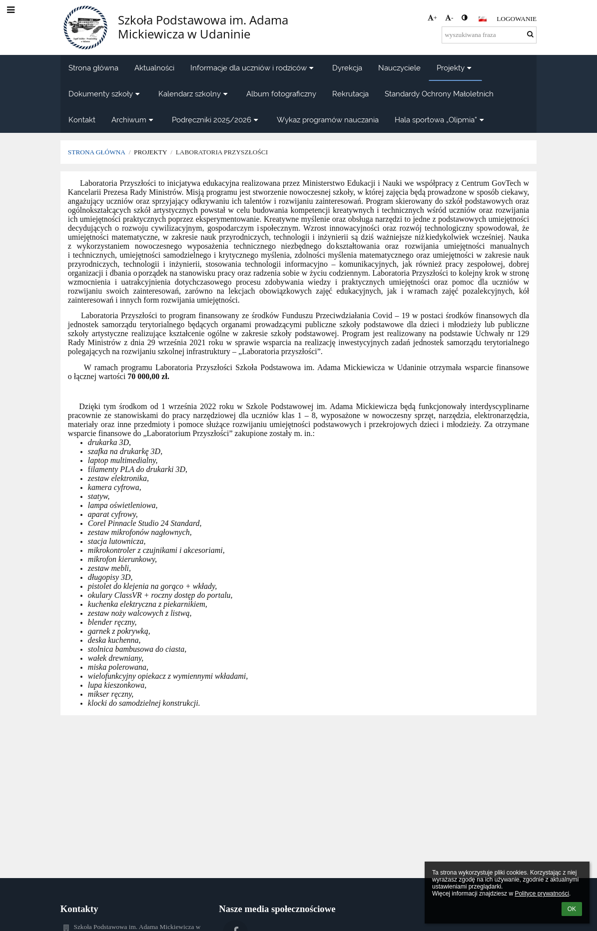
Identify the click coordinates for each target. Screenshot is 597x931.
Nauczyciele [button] (399, 67)
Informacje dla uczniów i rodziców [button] (253, 67)
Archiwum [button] (133, 119)
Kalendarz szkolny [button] (194, 93)
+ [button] (433, 17)
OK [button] (572, 909)
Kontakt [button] (81, 119)
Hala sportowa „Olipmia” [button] (441, 119)
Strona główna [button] (93, 67)
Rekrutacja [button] (350, 93)
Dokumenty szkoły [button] (105, 93)
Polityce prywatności (542, 893)
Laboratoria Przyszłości (222, 152)
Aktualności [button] (154, 67)
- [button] (449, 17)
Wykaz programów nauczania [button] (328, 119)
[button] (482, 19)
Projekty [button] (455, 67)
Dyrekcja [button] (347, 67)
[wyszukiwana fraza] (489, 34)
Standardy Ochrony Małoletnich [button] (439, 93)
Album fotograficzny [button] (281, 93)
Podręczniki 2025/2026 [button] (216, 119)
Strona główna (96, 152)
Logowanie (517, 18)
